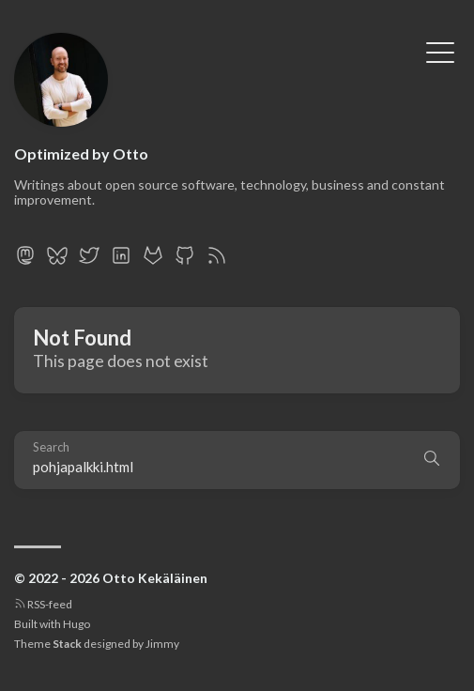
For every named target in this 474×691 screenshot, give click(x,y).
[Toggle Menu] (440, 51)
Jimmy (162, 644)
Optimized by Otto (81, 153)
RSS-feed (43, 604)
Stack (67, 644)
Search (51, 447)
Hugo (76, 624)
